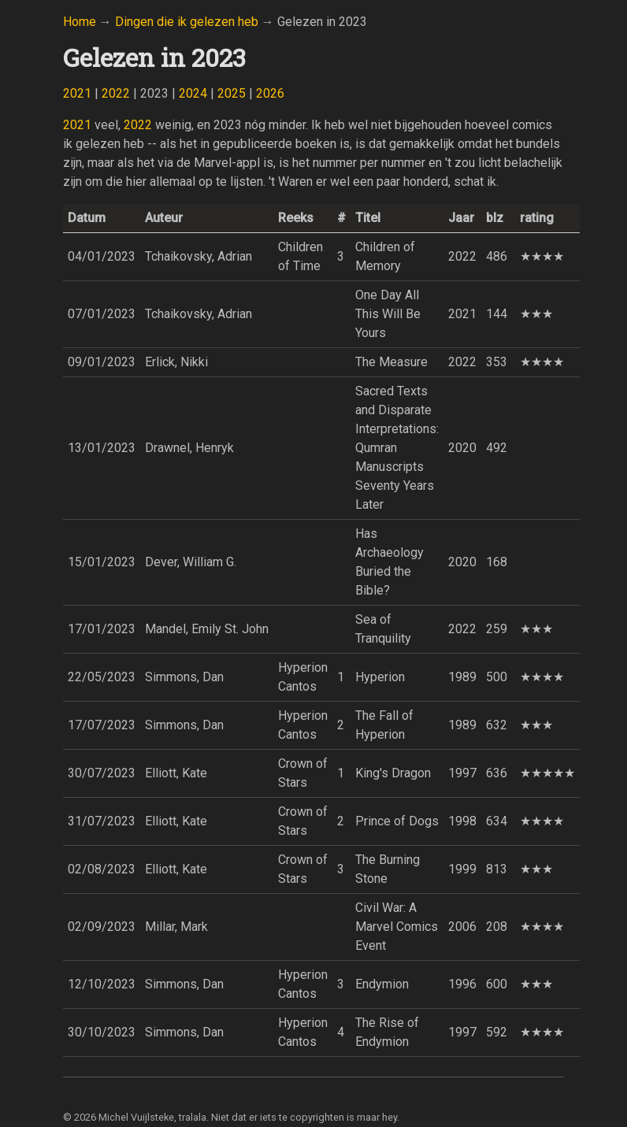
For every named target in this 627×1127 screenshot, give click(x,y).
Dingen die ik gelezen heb (186, 21)
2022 (116, 93)
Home (79, 21)
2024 (193, 93)
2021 (77, 93)
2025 (231, 93)
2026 (270, 93)
